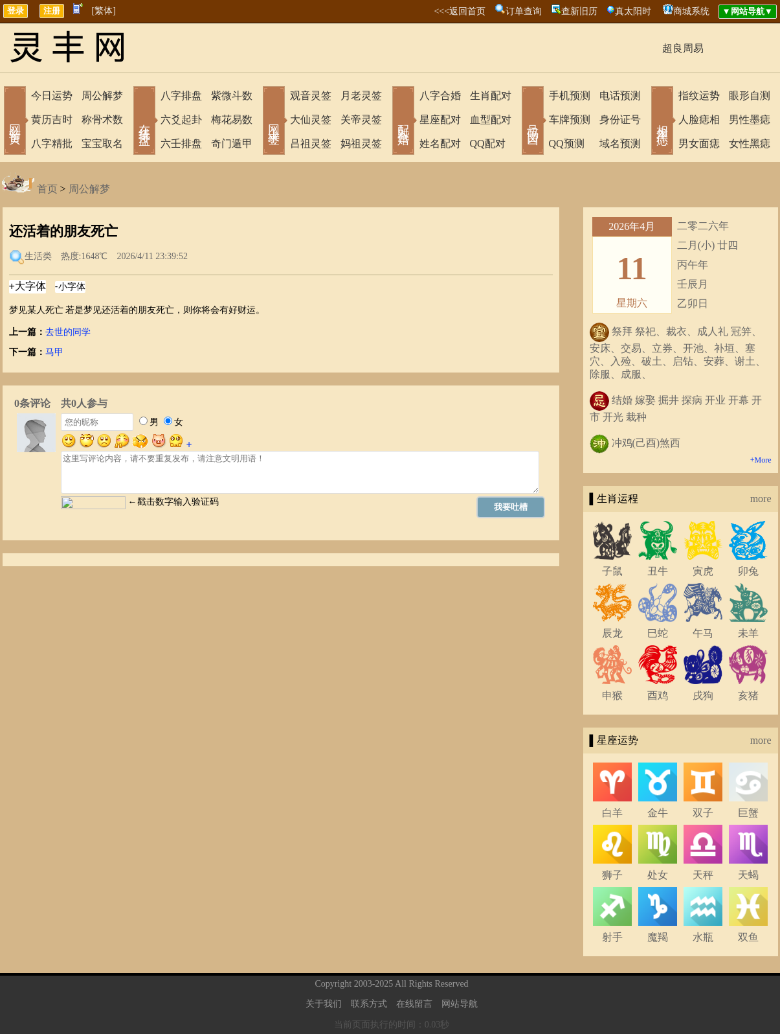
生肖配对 (490, 95)
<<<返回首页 (459, 11)
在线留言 (414, 1004)
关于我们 (324, 1004)
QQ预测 (567, 143)
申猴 (612, 695)
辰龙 (612, 633)
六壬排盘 (181, 143)
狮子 (612, 874)
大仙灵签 (310, 119)
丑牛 (657, 571)
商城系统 (691, 11)
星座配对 (440, 119)
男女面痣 (699, 143)
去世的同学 (68, 332)
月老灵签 (361, 95)
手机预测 (569, 95)
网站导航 (459, 1004)
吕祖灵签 (310, 143)
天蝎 (748, 874)
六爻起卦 (181, 119)
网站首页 (14, 121)
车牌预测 (569, 119)
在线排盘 (144, 121)
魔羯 (657, 937)
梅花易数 (231, 119)
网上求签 (273, 121)
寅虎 (703, 571)
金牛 (657, 812)
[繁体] (104, 11)
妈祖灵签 (361, 143)
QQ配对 (488, 143)
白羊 (612, 812)
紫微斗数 (231, 95)
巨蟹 (748, 812)
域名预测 (620, 143)
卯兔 (748, 571)
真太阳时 (633, 11)
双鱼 (748, 937)
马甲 (54, 352)
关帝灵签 (361, 119)
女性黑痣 (749, 143)
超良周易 (683, 48)
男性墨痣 (749, 119)
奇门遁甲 (231, 143)
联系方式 (369, 1004)
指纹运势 (699, 95)
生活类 (38, 256)
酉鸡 (657, 695)
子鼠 (612, 571)
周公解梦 (102, 95)
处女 (657, 874)
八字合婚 (440, 95)
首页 (47, 188)
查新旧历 (579, 11)
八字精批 (51, 143)
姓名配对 (440, 143)
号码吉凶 (532, 121)
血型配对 (490, 119)
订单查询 (524, 11)
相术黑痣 (662, 121)
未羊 (748, 633)
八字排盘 (181, 95)
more (761, 498)
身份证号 (620, 119)
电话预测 (620, 95)
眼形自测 (749, 95)
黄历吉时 (51, 119)
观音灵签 (310, 95)
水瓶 (703, 937)
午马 (703, 633)
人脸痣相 (699, 119)
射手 (612, 937)
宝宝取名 (102, 143)
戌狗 (703, 695)
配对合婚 (403, 121)
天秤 (703, 874)
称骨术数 (102, 119)
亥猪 (748, 695)
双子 (703, 812)
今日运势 (51, 95)
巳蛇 (657, 633)
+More (761, 460)
